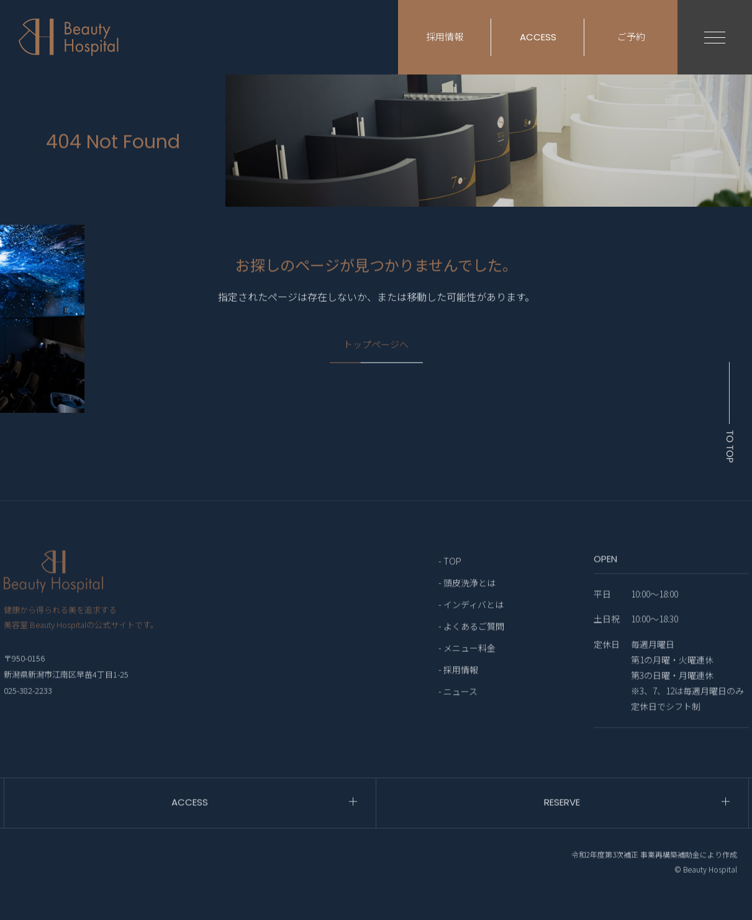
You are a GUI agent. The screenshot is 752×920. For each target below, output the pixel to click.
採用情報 (444, 36)
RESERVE (562, 826)
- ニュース (458, 716)
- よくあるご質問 (471, 650)
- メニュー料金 (467, 672)
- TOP (449, 585)
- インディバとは (471, 629)
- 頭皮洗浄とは (467, 607)
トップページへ (376, 352)
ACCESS (538, 36)
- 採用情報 (458, 694)
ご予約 (631, 36)
